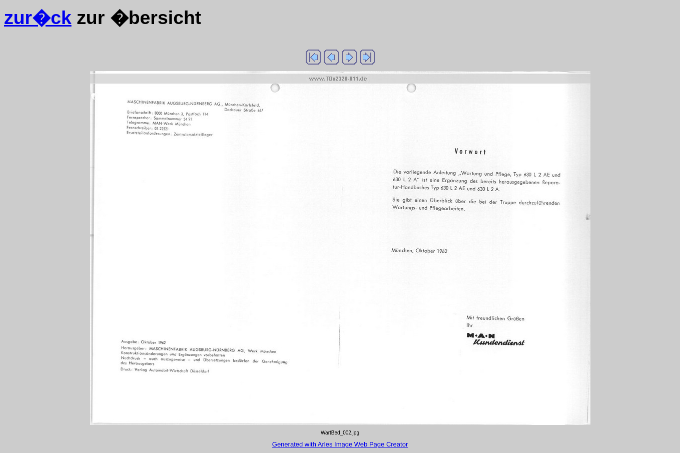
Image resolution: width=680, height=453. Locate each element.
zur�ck (38, 17)
